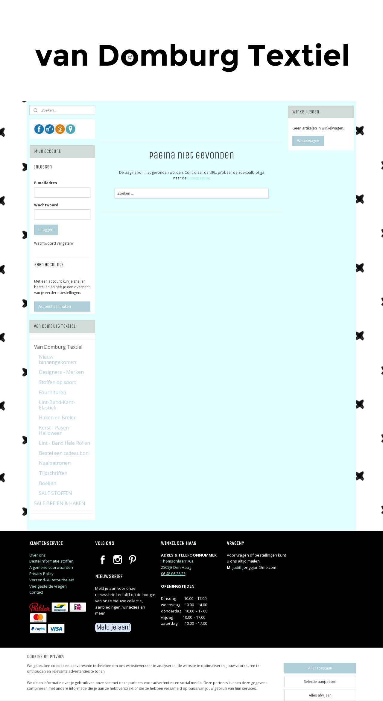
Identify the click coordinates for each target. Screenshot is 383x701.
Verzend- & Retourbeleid (51, 580)
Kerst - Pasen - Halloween (55, 430)
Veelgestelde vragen (48, 586)
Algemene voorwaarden (51, 567)
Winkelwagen (308, 140)
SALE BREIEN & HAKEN (59, 503)
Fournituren (52, 392)
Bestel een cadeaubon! (64, 453)
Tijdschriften (53, 473)
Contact (36, 592)
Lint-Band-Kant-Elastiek (57, 405)
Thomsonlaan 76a (177, 561)
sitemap (217, 690)
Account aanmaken (55, 306)
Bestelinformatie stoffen (51, 561)
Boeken (47, 483)
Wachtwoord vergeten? (53, 243)
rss (229, 690)
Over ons (37, 555)
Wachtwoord (46, 205)
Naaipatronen (55, 463)
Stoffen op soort (57, 382)
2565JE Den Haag (176, 567)
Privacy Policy (41, 573)
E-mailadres (45, 182)
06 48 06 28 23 (173, 573)
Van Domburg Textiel (58, 347)
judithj (238, 567)
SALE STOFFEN (55, 493)
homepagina (198, 178)
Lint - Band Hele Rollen (64, 443)
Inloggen (46, 229)
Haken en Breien (58, 417)
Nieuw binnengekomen (57, 359)
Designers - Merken (61, 372)
